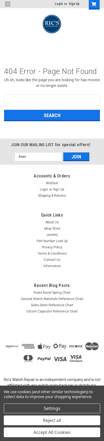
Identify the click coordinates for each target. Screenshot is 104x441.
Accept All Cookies (52, 432)
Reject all (52, 420)
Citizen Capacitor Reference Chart (52, 311)
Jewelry (52, 235)
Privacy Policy (52, 247)
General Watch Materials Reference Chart (52, 299)
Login (59, 4)
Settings (52, 408)
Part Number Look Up (52, 241)
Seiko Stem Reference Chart (52, 305)
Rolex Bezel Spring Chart (52, 293)
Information (52, 266)
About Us (52, 222)
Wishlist (52, 183)
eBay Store (52, 228)
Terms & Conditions (52, 253)
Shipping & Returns (52, 196)
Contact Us (52, 260)
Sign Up (74, 4)
